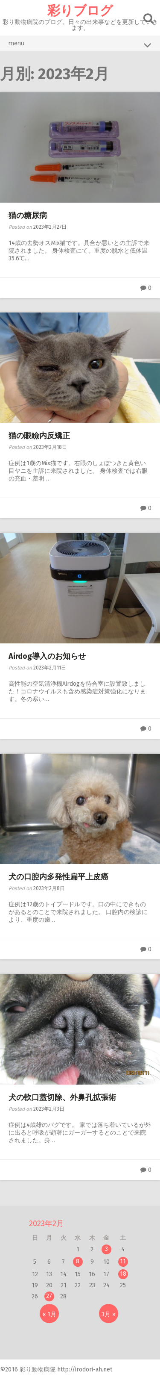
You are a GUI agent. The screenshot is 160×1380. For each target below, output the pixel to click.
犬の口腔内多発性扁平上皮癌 (58, 877)
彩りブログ (80, 10)
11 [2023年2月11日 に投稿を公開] (123, 1261)
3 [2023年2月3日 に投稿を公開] (106, 1249)
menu (80, 44)
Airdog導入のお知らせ (47, 656)
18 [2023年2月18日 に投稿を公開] (123, 1273)
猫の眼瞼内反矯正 (39, 435)
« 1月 (49, 1314)
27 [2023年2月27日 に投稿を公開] (49, 1296)
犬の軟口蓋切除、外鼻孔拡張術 (62, 1097)
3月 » (109, 1314)
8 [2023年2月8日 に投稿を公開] (77, 1261)
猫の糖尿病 (28, 215)
